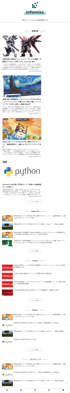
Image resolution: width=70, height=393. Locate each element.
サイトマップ (35, 384)
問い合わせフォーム (57, 387)
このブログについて (12, 384)
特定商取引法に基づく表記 (12, 387)
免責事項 (35, 387)
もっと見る (35, 112)
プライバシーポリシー (57, 384)
